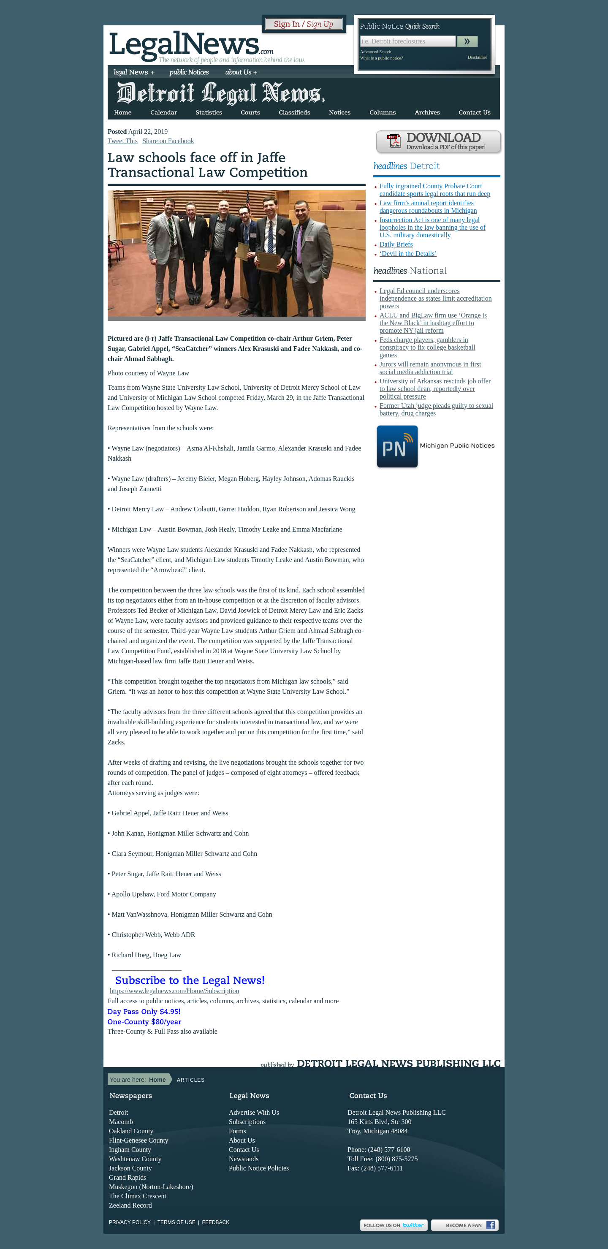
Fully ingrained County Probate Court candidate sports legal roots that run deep (435, 189)
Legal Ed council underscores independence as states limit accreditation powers (436, 298)
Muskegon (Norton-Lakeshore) (151, 1186)
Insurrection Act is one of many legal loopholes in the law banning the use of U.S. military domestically (433, 227)
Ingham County (130, 1149)
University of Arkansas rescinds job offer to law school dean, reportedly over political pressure (435, 388)
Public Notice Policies (259, 1168)
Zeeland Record (130, 1205)
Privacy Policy (130, 1222)
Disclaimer (477, 57)
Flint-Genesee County (138, 1140)
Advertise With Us (254, 1112)
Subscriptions (247, 1121)
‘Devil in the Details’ (408, 253)
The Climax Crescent (137, 1196)
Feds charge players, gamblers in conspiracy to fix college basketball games (427, 347)
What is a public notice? (381, 58)
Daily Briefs (396, 244)
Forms (237, 1131)
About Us (242, 1140)
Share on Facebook (168, 140)
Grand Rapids (127, 1177)
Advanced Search (375, 51)
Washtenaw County (135, 1158)
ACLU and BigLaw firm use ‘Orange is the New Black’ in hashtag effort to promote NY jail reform (433, 323)
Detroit (118, 1112)
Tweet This (123, 140)
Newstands (243, 1158)
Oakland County (131, 1131)
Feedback (216, 1222)
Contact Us (244, 1149)
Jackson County (130, 1168)
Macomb (121, 1121)
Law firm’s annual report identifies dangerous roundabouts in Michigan (428, 206)
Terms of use (176, 1222)
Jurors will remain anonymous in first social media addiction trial (430, 368)
